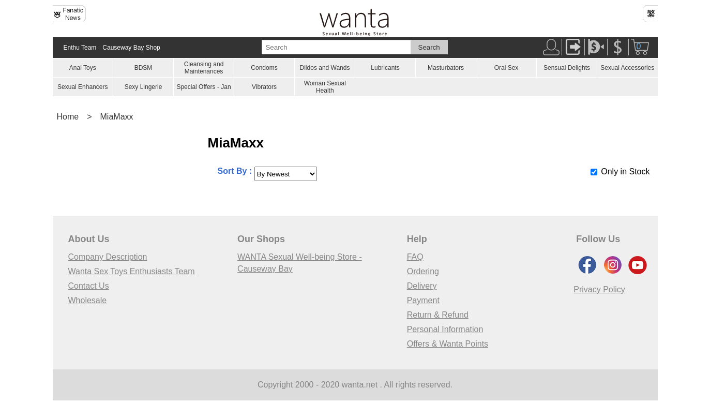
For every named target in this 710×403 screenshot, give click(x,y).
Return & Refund (438, 314)
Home (68, 116)
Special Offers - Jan (203, 87)
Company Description (107, 256)
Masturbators (446, 67)
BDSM (143, 67)
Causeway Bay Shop (131, 47)
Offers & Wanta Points (447, 343)
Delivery (422, 285)
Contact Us (88, 285)
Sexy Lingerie (143, 87)
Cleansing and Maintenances (204, 68)
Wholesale (87, 300)
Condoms (264, 67)
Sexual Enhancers (82, 87)
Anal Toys (82, 67)
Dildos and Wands (325, 67)
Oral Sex (506, 67)
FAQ (415, 256)
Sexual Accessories (627, 67)
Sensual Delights (566, 67)
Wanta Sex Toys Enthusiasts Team (131, 271)
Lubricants (385, 67)
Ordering (423, 271)
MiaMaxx (116, 116)
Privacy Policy (599, 289)
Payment (423, 300)
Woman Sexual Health (325, 87)
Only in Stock (625, 171)
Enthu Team (80, 47)
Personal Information (445, 329)
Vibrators (264, 87)
